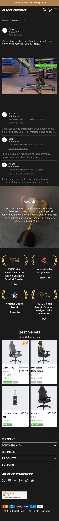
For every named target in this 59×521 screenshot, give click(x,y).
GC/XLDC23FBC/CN (18, 123)
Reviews (16, 21)
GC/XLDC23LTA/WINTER (20, 173)
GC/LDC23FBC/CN (18, 148)
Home (5, 21)
